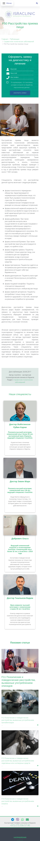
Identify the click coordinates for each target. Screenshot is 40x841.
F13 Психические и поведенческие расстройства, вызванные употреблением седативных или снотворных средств (18, 760)
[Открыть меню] (7, 3)
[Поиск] (37, 3)
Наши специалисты (20, 394)
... (2, 725)
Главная (5, 39)
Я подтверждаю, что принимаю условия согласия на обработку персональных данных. (22, 82)
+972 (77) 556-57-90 (20, 825)
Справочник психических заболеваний (19, 41)
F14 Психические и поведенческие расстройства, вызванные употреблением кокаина (18, 801)
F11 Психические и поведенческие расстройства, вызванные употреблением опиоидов (18, 681)
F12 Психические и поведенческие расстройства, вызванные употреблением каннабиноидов (18, 720)
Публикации (14, 39)
